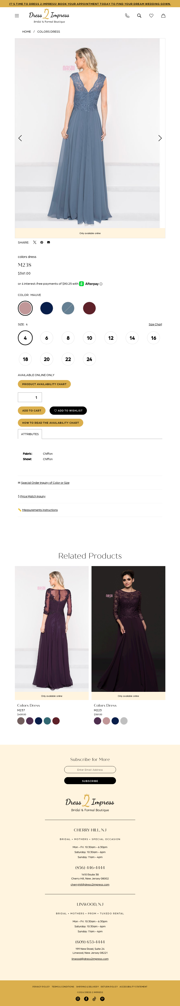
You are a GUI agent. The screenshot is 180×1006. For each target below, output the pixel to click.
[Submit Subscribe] (90, 780)
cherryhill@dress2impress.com (90, 884)
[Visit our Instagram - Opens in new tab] (78, 999)
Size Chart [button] (155, 324)
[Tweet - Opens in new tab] (34, 242)
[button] (17, 15)
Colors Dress (48, 31)
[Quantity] (30, 397)
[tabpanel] (90, 138)
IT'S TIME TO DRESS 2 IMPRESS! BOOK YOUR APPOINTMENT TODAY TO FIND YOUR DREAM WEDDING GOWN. (90, 3)
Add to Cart (31, 410)
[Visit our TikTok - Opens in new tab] (94, 999)
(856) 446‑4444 (90, 867)
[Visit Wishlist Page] (151, 15)
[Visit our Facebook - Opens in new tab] (86, 999)
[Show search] (139, 15)
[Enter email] (90, 769)
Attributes (30, 434)
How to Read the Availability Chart (50, 422)
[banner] (49, 15)
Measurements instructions (40, 510)
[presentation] (52, 633)
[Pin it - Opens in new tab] (41, 242)
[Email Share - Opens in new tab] (48, 242)
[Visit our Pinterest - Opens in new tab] (102, 999)
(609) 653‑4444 (90, 942)
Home (26, 31)
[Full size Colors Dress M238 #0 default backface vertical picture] (90, 138)
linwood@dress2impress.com (90, 958)
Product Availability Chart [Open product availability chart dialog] (44, 384)
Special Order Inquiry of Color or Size (45, 483)
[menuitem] (17, 15)
